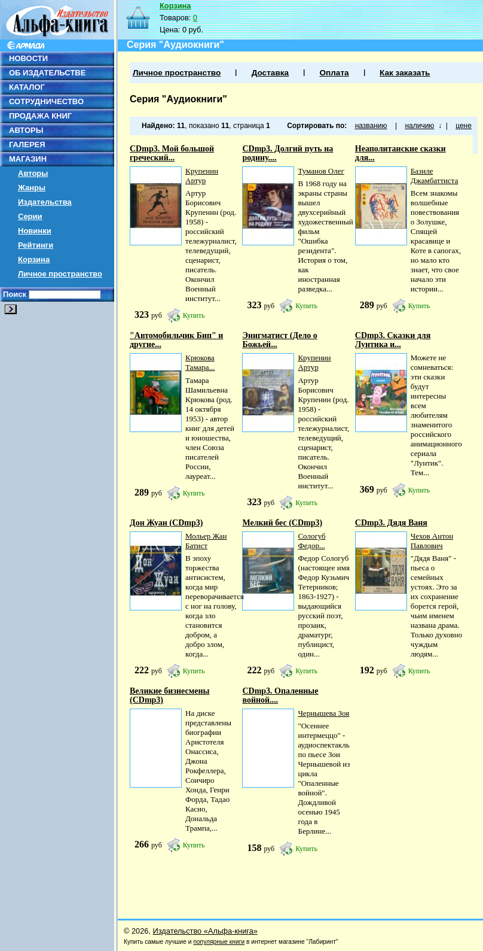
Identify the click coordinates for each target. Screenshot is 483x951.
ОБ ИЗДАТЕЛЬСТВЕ (47, 72)
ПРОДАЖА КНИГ (40, 115)
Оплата (334, 72)
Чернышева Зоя (323, 713)
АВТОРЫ (26, 130)
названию (371, 125)
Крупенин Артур (201, 175)
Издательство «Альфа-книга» (205, 930)
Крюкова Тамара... (200, 362)
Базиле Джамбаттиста (434, 175)
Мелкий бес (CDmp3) (282, 522)
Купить (194, 315)
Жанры (31, 187)
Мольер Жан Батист (206, 540)
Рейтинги (35, 245)
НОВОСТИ (28, 58)
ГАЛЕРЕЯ (27, 144)
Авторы (33, 173)
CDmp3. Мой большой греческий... (172, 153)
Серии (30, 216)
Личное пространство (60, 273)
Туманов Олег (321, 170)
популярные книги (218, 941)
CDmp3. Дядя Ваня (391, 522)
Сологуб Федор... (311, 540)
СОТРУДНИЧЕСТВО (46, 101)
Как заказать (405, 72)
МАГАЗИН (28, 158)
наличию (419, 125)
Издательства (45, 202)
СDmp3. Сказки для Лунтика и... (392, 340)
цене (464, 125)
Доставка (270, 72)
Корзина (34, 259)
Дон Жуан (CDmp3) (166, 522)
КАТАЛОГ (27, 87)
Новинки (34, 230)
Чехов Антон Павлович (432, 540)
